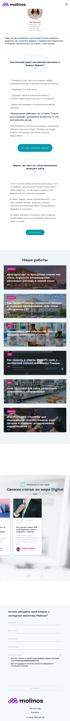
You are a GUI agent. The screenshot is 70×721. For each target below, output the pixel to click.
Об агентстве (35, 690)
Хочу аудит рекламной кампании (35, 148)
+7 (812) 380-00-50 (35, 699)
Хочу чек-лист (35, 232)
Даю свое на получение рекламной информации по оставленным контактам (32, 647)
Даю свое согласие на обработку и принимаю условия (35, 641)
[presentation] (25, 659)
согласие (21, 645)
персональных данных (42, 640)
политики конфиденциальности (28, 642)
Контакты (35, 694)
